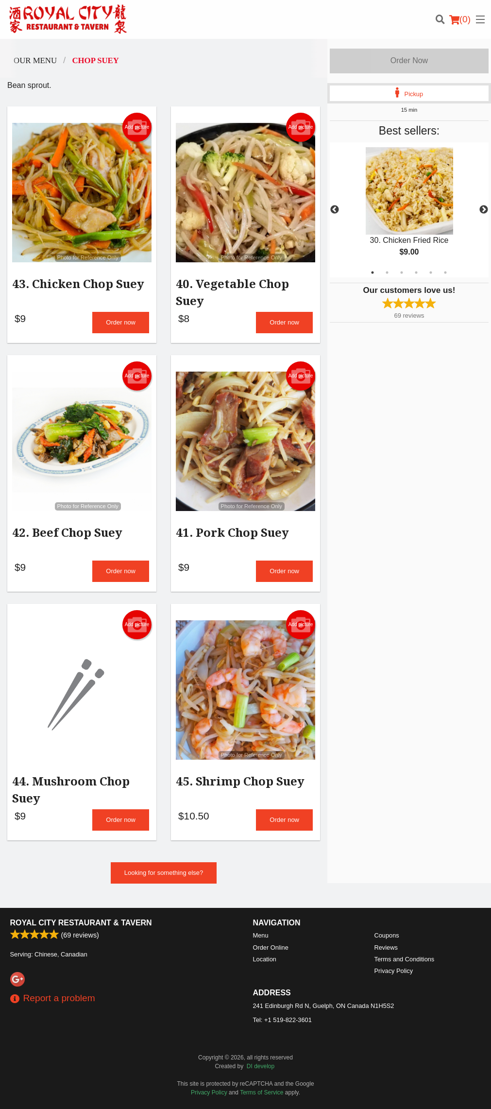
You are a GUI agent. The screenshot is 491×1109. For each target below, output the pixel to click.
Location (264, 959)
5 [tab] (431, 272)
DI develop (260, 1066)
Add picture (137, 127)
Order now (120, 324)
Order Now (409, 60)
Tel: (282, 1020)
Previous (334, 210)
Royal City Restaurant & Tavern (81, 923)
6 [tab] (445, 272)
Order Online (270, 947)
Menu (261, 935)
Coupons (386, 935)
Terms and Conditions (404, 959)
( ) (460, 19)
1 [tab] (372, 272)
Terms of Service (261, 1092)
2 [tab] (387, 272)
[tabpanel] (409, 210)
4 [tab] (416, 272)
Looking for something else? (163, 880)
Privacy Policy (393, 970)
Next (484, 210)
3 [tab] (401, 272)
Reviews (386, 947)
